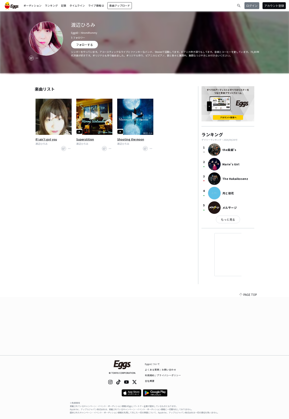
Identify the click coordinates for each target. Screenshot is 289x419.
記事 (63, 5)
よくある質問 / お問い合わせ (160, 369)
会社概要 (150, 380)
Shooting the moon (130, 139)
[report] (37, 58)
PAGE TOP (248, 353)
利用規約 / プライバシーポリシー (163, 375)
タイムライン (77, 5)
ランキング (51, 5)
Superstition (85, 139)
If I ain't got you (46, 139)
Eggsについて (152, 364)
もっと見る (228, 219)
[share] (31, 58)
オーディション (32, 5)
